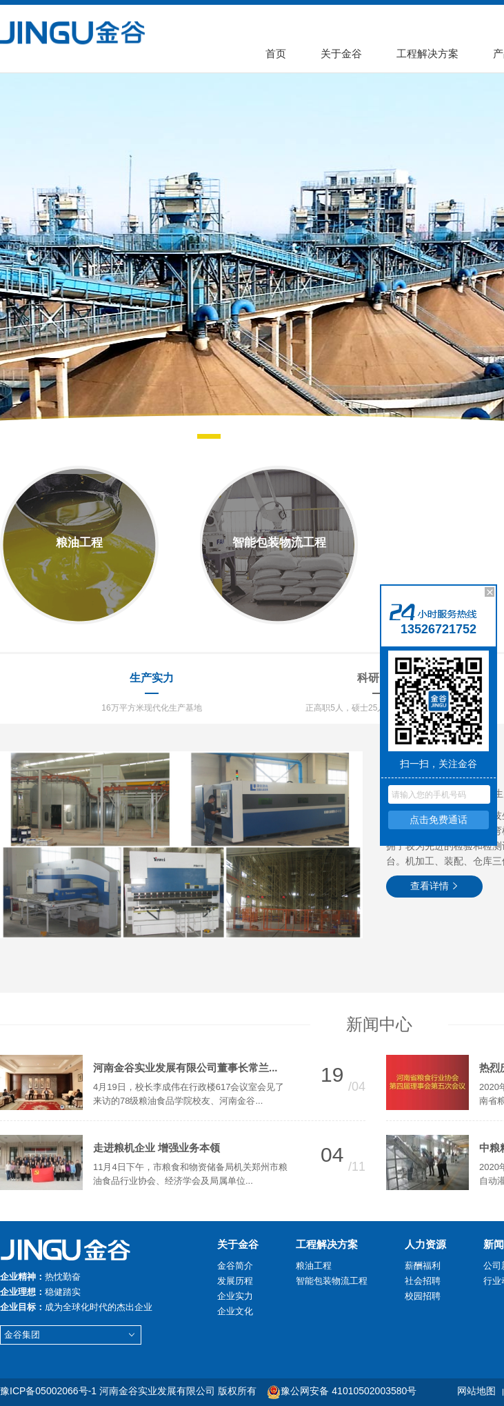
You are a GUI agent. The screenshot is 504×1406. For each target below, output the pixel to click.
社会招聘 (423, 1281)
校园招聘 (423, 1296)
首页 (275, 53)
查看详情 (434, 885)
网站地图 (476, 1390)
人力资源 (425, 1244)
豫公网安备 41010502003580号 (341, 1390)
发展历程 (235, 1281)
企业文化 (235, 1311)
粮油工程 (314, 1265)
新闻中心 (379, 1024)
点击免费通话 (438, 819)
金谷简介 (235, 1265)
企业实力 (235, 1296)
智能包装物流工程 (331, 1281)
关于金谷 (341, 53)
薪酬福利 (423, 1265)
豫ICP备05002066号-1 (48, 1390)
